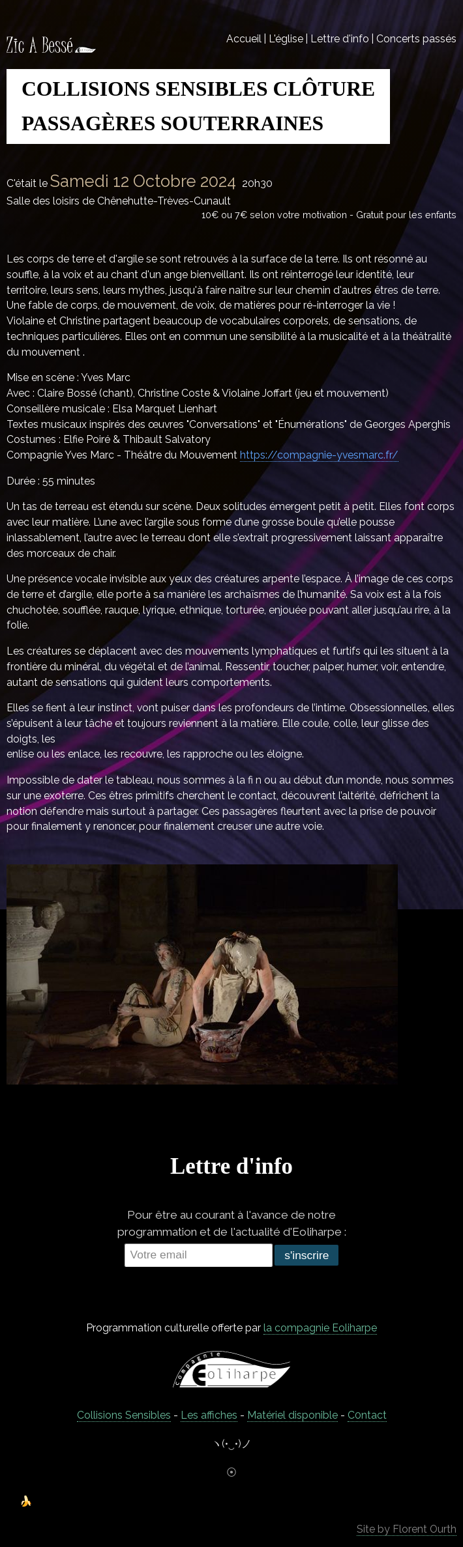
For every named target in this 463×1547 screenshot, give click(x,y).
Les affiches (209, 1415)
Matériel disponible (292, 1415)
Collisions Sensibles (124, 1415)
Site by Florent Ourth (406, 1529)
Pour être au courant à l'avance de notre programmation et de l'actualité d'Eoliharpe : (231, 1223)
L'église (286, 39)
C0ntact (367, 1415)
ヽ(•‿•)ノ (231, 1444)
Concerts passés (416, 39)
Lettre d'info (339, 39)
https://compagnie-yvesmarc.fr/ (319, 455)
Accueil (243, 39)
